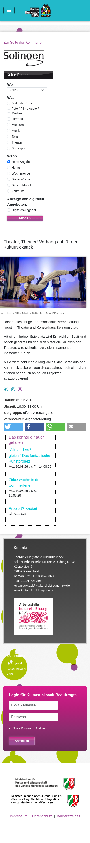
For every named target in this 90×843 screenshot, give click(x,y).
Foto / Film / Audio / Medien (25, 111)
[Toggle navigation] (9, 10)
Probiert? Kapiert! (23, 508)
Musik (16, 130)
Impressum (18, 816)
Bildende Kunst (22, 103)
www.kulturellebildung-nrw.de (34, 590)
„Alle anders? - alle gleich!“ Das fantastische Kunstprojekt (29, 455)
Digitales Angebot (24, 210)
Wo (10, 85)
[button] (13, 427)
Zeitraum (18, 191)
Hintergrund (14, 663)
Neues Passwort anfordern (29, 728)
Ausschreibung (16, 668)
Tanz (15, 136)
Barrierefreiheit (68, 816)
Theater (17, 142)
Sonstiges (18, 148)
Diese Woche (21, 179)
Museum (18, 125)
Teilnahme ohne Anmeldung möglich (6, 389)
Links (10, 673)
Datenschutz (42, 816)
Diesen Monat (21, 185)
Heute (16, 167)
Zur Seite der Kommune (23, 42)
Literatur (17, 119)
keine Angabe (21, 162)
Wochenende (21, 173)
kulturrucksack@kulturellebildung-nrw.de (42, 585)
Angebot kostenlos (13, 389)
